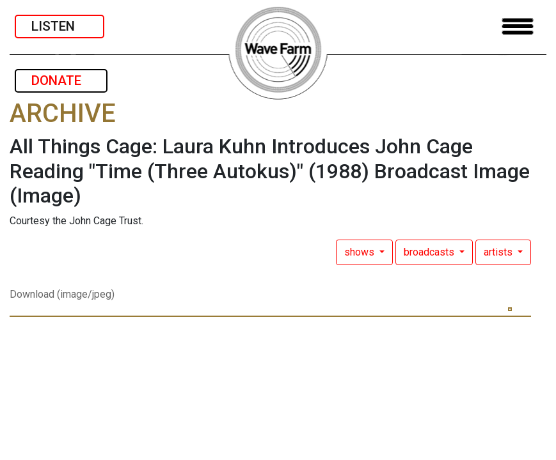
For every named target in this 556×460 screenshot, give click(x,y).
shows (360, 252)
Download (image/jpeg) (62, 294)
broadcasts (430, 252)
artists (499, 252)
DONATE (61, 80)
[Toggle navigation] (517, 26)
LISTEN (59, 26)
